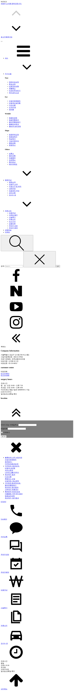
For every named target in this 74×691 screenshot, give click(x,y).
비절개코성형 (14, 86)
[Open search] (17, 243)
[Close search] (39, 259)
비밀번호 (4, 428)
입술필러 (12, 158)
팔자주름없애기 (14, 122)
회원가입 (9, 37)
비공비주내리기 (14, 91)
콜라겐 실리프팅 (15, 126)
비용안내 (12, 213)
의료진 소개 (13, 184)
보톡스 (11, 153)
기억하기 (5, 432)
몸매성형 (12, 143)
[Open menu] (1, 41)
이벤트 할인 (13, 215)
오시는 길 (12, 195)
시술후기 (12, 217)
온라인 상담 (13, 226)
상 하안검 (12, 107)
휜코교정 (12, 84)
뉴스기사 (12, 221)
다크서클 (12, 105)
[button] (37, 12)
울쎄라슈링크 (14, 124)
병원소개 (12, 182)
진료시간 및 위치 (15, 186)
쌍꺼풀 (11, 109)
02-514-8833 (5, 373)
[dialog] (37, 564)
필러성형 (12, 156)
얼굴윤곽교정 (14, 134)
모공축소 (12, 160)
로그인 (3, 37)
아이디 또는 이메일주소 (9, 425)
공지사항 (12, 193)
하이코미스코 (14, 93)
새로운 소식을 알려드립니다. (11, 3)
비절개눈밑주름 (14, 103)
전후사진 (12, 219)
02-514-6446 (5, 375)
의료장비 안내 (14, 191)
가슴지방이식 (14, 141)
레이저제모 (13, 164)
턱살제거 (12, 139)
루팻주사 (12, 145)
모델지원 (12, 224)
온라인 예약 (13, 228)
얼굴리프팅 (13, 118)
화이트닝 (12, 162)
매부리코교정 (14, 82)
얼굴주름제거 (14, 120)
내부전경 (12, 189)
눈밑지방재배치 (14, 101)
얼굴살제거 (13, 137)
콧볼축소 (12, 88)
